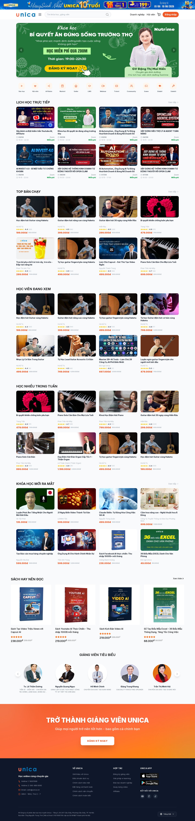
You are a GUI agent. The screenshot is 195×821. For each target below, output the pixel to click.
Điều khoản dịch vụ (81, 778)
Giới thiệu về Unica (80, 774)
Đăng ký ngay (97, 741)
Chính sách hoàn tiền (82, 795)
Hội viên (151, 14)
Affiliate (116, 791)
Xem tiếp (173, 102)
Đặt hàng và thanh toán (83, 787)
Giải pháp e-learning (122, 778)
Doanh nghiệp (137, 14)
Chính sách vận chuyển (83, 791)
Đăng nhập (171, 14)
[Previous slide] (21, 50)
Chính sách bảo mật (81, 783)
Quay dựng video (120, 787)
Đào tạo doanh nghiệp (122, 783)
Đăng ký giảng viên (121, 774)
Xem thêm (178, 578)
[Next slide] (174, 50)
